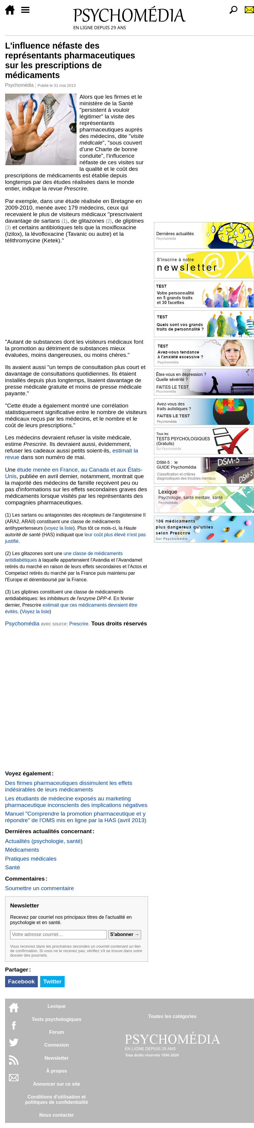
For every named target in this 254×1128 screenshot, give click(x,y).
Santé (12, 867)
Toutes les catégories (172, 1016)
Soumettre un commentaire (39, 888)
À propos (56, 1070)
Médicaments (22, 850)
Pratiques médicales (31, 859)
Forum (56, 1032)
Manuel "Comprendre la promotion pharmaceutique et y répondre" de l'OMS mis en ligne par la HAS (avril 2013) (75, 817)
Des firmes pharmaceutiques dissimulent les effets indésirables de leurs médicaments (68, 786)
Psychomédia (19, 85)
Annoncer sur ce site (56, 1084)
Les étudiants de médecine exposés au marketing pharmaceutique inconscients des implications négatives (76, 801)
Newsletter (57, 1058)
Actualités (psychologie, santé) (43, 841)
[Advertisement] (76, 291)
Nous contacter (56, 1115)
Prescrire (78, 623)
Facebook (21, 981)
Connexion (56, 1045)
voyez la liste (59, 528)
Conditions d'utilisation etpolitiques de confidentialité (56, 1099)
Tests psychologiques (57, 1019)
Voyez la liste (35, 611)
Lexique (57, 1006)
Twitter (52, 981)
